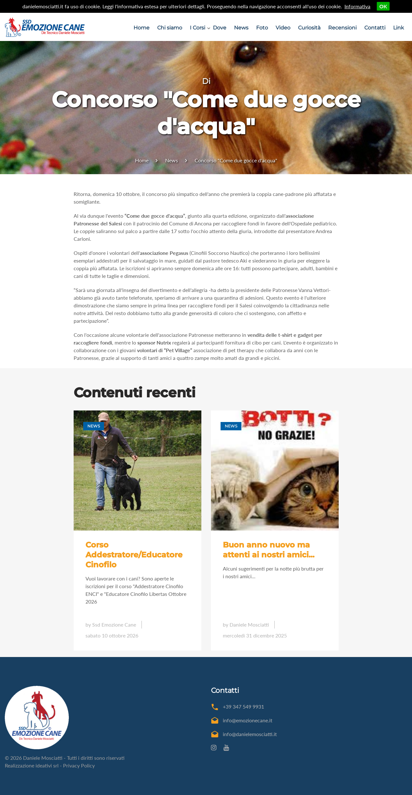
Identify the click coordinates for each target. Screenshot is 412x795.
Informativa (357, 6)
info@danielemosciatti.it (250, 734)
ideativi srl (47, 765)
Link (398, 28)
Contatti (374, 28)
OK (383, 6)
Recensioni (342, 28)
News (241, 28)
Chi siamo (169, 28)
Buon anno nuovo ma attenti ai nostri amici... (268, 549)
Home (141, 28)
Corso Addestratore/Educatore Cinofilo (133, 554)
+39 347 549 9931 (243, 706)
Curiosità (309, 28)
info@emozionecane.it (247, 720)
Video (283, 28)
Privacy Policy (79, 765)
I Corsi (197, 28)
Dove (219, 28)
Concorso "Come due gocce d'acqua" (236, 160)
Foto (262, 28)
